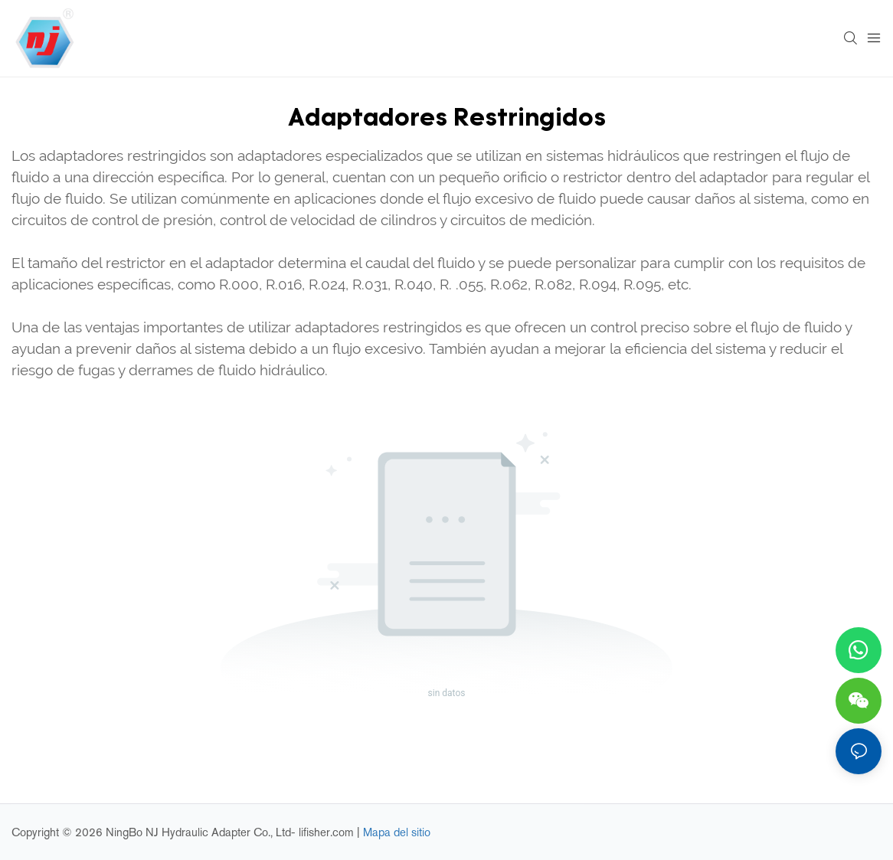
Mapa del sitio (396, 832)
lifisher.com (328, 832)
